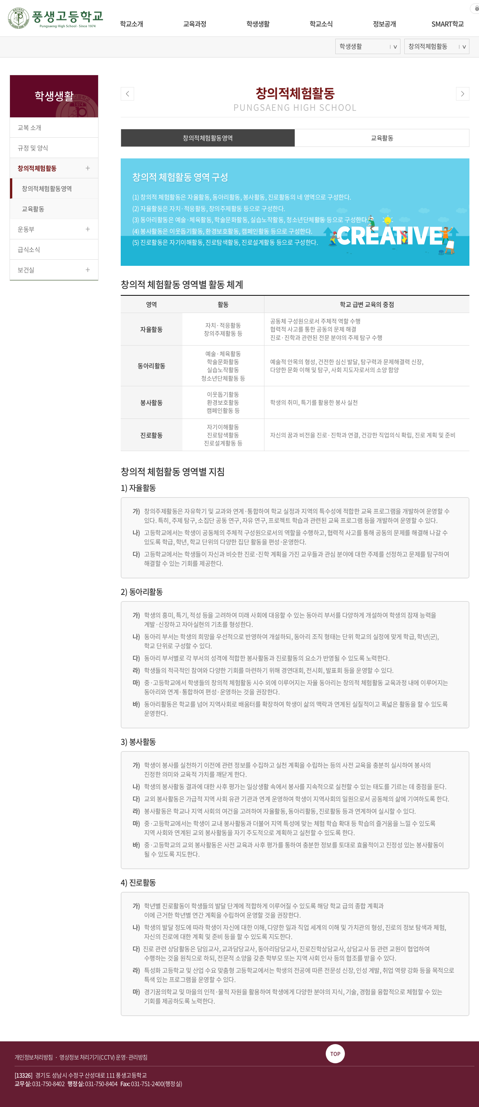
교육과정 (194, 24)
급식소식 (29, 249)
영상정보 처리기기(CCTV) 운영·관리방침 (103, 1057)
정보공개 (384, 24)
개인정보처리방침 (34, 1057)
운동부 (54, 228)
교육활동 (33, 208)
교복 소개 (29, 127)
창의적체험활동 (54, 167)
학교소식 (321, 24)
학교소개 (131, 24)
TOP (335, 1053)
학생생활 (257, 24)
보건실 (54, 269)
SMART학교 (447, 24)
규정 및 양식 (33, 147)
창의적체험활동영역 (47, 188)
